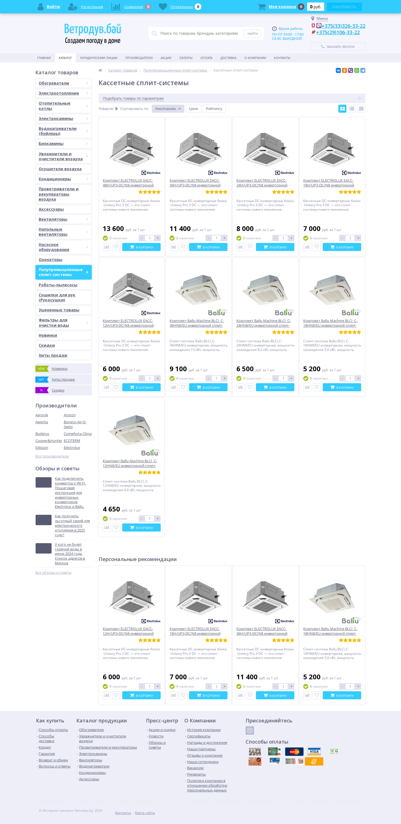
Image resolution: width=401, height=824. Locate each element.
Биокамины (63, 143)
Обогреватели (63, 83)
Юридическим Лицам (98, 58)
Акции (166, 58)
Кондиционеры (63, 178)
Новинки (48, 335)
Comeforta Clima (78, 433)
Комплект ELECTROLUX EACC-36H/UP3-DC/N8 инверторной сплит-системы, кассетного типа (264, 633)
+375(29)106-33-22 (338, 32)
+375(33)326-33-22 (343, 26)
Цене (193, 108)
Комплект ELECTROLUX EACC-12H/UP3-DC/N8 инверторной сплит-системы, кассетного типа (130, 633)
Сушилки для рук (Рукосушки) (57, 297)
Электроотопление (63, 93)
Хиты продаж (53, 355)
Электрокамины (63, 118)
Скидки (47, 345)
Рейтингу (214, 108)
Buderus (42, 433)
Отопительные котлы (63, 105)
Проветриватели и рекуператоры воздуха (59, 193)
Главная (44, 58)
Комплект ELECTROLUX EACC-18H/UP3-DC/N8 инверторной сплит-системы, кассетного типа (197, 633)
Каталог (65, 58)
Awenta (41, 421)
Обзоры (185, 58)
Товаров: (106, 108)
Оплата (206, 58)
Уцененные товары (59, 310)
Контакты (282, 58)
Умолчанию (165, 108)
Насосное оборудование (63, 247)
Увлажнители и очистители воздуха (63, 156)
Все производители (52, 456)
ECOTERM (72, 440)
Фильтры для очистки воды (63, 322)
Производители (139, 58)
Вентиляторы (63, 219)
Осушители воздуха (60, 168)
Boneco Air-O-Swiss (75, 424)
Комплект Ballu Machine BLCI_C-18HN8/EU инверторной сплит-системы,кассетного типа (330, 633)
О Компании (255, 58)
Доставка (228, 58)
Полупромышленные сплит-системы (63, 272)
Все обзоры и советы (53, 572)
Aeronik (41, 414)
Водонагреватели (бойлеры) (63, 131)
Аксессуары (51, 209)
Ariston (70, 414)
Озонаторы (50, 259)
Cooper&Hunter (48, 440)
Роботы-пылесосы (58, 284)
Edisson (41, 447)
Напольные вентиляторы (63, 232)
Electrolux (72, 447)
